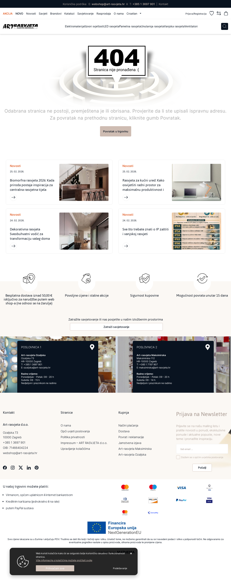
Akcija (8, 13)
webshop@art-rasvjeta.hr (108, 4)
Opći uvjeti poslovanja (75, 431)
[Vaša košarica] (226, 13)
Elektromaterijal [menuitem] (75, 26)
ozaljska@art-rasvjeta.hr (37, 367)
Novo (19, 13)
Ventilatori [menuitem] (191, 26)
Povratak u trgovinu (115, 131)
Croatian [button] (132, 13)
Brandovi (55, 13)
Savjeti (43, 13)
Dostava (123, 431)
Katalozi (69, 13)
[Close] (55, 568)
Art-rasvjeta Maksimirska (135, 449)
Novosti (31, 13)
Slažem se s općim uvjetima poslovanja (202, 457)
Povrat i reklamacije (131, 437)
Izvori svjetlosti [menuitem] (94, 26)
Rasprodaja (104, 13)
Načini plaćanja (128, 425)
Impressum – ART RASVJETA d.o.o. (84, 443)
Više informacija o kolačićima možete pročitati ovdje (64, 560)
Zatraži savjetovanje (116, 326)
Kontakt (163, 4)
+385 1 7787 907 (148, 364)
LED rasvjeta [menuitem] (111, 26)
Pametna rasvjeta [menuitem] (130, 26)
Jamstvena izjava (129, 443)
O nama (119, 13)
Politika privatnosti (73, 437)
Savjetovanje (85, 13)
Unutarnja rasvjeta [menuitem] (152, 26)
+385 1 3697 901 (144, 4)
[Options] (120, 568)
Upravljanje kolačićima (75, 449)
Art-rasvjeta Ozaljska (132, 454)
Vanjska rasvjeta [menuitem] (174, 26)
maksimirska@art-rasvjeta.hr (154, 367)
